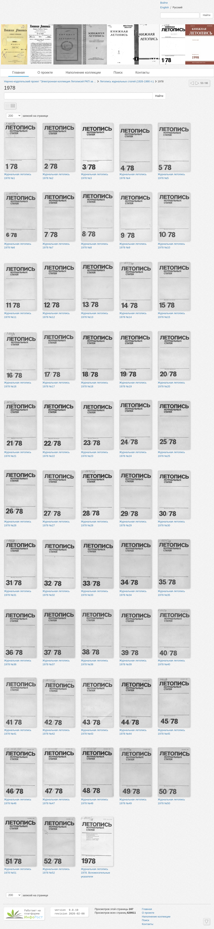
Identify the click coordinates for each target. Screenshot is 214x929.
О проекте (45, 72)
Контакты (142, 72)
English (164, 7)
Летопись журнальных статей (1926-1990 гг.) (127, 81)
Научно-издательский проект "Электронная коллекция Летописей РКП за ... (50, 81)
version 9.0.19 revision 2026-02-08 (70, 912)
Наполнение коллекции (83, 72)
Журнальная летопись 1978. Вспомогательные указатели (95, 873)
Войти (163, 2)
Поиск (117, 72)
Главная (18, 72)
